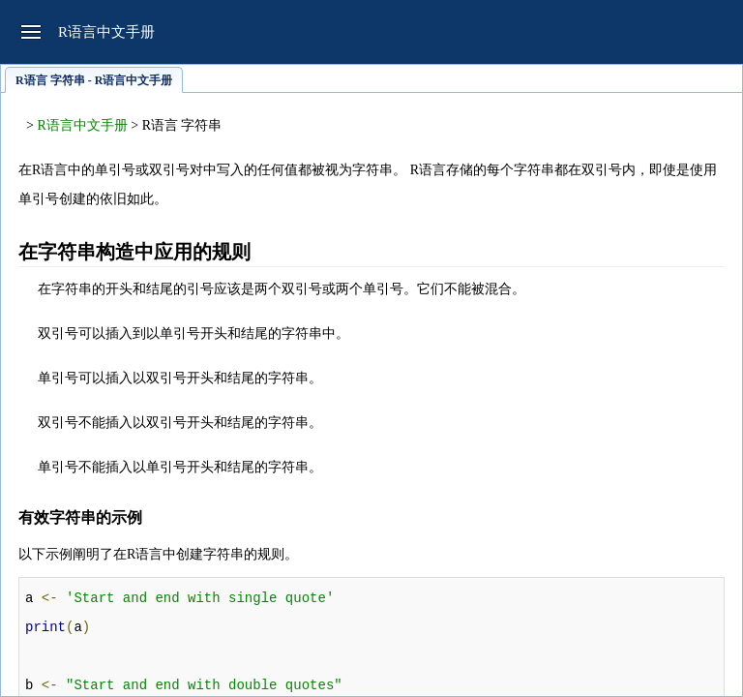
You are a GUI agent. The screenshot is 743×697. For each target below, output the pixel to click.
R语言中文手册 (82, 125)
